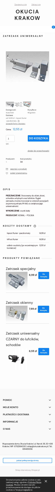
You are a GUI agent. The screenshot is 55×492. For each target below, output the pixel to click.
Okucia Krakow (27, 15)
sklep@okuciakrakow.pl (37, 446)
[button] (3, 29)
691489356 (27, 449)
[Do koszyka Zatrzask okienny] (43, 309)
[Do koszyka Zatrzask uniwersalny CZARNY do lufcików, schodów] (43, 351)
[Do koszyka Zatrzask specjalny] (43, 275)
